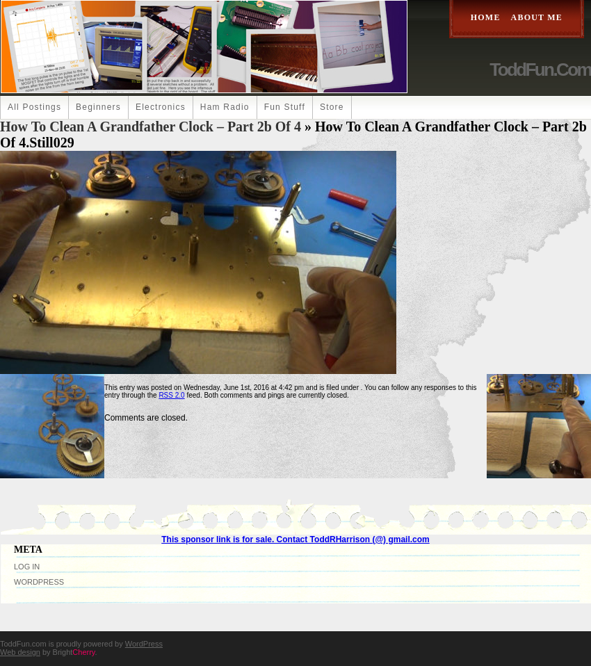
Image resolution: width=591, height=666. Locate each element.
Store (332, 107)
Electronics (161, 107)
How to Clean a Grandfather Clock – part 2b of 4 (150, 126)
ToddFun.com (540, 69)
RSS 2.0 (171, 395)
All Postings (34, 107)
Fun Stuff (284, 107)
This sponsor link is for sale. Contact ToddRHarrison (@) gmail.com (295, 539)
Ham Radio (225, 107)
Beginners (98, 107)
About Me (536, 17)
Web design (20, 652)
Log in (27, 566)
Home (486, 17)
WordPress (39, 582)
